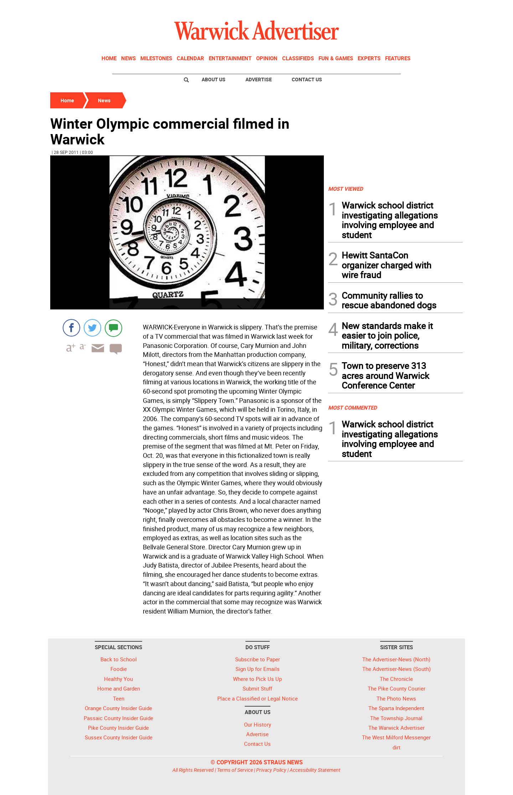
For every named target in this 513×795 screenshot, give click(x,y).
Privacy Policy (271, 769)
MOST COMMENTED (352, 407)
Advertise (258, 79)
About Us (214, 79)
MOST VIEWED (345, 188)
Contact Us (307, 79)
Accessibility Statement (315, 769)
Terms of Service (235, 769)
